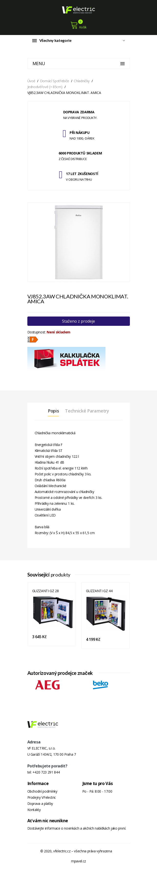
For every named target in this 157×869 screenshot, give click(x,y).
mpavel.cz (78, 861)
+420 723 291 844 (46, 772)
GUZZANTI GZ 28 (45, 590)
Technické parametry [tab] (87, 411)
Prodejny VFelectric (41, 797)
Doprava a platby (40, 803)
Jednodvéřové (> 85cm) (45, 86)
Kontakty (34, 809)
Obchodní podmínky (42, 791)
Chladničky (82, 81)
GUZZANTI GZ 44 (99, 590)
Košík (78, 25)
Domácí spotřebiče (54, 81)
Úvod (31, 81)
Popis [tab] (53, 411)
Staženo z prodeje (78, 321)
